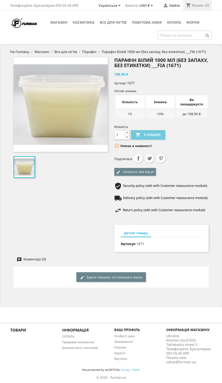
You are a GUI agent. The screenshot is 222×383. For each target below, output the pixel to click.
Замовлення (123, 342)
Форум (192, 22)
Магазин (58, 22)
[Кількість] (119, 135)
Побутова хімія (147, 22)
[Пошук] (184, 35)
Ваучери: (121, 358)
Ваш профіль (127, 329)
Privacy (125, 370)
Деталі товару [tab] (136, 233)
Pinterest (161, 158)
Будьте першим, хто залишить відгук (111, 277)
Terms (136, 370)
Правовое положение (78, 342)
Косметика (84, 22)
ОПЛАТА (174, 22)
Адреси (119, 353)
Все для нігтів (113, 22)
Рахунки (120, 347)
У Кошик (148, 135)
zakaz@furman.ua (181, 362)
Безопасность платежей (80, 348)
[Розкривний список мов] (110, 5)
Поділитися (138, 158)
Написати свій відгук (135, 172)
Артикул (120, 83)
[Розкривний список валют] (146, 5)
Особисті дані (124, 336)
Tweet (149, 158)
